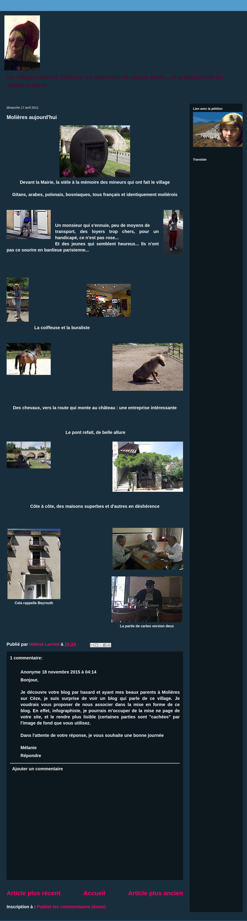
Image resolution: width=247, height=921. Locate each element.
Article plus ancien (155, 893)
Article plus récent (33, 893)
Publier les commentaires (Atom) (71, 906)
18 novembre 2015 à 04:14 (69, 672)
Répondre (31, 755)
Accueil (94, 893)
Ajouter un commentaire (37, 768)
